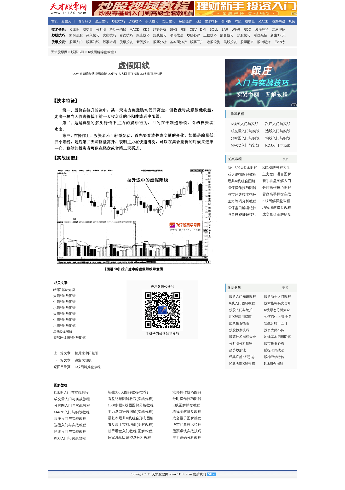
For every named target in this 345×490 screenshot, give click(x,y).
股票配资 (247, 42)
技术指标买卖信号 (277, 303)
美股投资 (230, 42)
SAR (224, 29)
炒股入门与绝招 (241, 310)
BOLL (214, 29)
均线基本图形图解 (277, 337)
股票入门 (68, 21)
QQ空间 (77, 73)
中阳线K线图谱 (64, 302)
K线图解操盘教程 (101, 52)
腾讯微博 (101, 73)
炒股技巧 (118, 21)
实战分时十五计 (276, 323)
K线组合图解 (273, 363)
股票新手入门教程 (277, 296)
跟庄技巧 (101, 21)
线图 (74, 29)
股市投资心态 (274, 343)
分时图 (226, 21)
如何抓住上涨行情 (277, 317)
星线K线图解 (62, 332)
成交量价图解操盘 (276, 214)
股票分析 (160, 42)
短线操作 (185, 21)
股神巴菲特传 (274, 357)
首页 (54, 21)
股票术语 (109, 42)
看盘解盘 (85, 21)
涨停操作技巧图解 (242, 188)
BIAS (173, 29)
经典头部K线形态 (242, 363)
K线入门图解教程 (242, 303)
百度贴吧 (156, 73)
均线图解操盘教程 (276, 208)
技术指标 (211, 21)
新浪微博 (89, 73)
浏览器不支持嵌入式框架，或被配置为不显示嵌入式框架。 (132, 418)
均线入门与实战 (277, 138)
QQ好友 (112, 73)
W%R (236, 29)
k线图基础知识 (64, 290)
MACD (263, 21)
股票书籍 (278, 21)
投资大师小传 (274, 330)
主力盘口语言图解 (276, 174)
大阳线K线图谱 (64, 296)
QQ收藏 (145, 73)
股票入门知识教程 (242, 296)
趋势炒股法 (237, 350)
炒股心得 (193, 35)
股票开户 (196, 42)
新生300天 (278, 35)
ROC (247, 29)
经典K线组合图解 (241, 181)
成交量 (250, 21)
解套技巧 (227, 35)
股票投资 (126, 42)
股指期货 (263, 42)
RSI (183, 29)
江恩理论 (278, 29)
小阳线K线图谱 (64, 308)
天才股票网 (59, 52)
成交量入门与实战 (245, 131)
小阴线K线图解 (64, 326)
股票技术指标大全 (242, 337)
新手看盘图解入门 (276, 181)
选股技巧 (135, 21)
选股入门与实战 (277, 131)
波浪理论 (262, 29)
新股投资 (143, 42)
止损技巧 (210, 35)
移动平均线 (117, 29)
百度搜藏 (133, 73)
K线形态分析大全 (277, 310)
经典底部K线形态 (242, 357)
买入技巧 (152, 21)
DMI (203, 29)
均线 (238, 21)
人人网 (122, 73)
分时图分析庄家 (241, 343)
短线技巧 (160, 35)
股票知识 (92, 42)
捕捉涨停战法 (274, 350)
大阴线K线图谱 (64, 314)
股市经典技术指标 (242, 194)
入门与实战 (245, 145)
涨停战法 (176, 35)
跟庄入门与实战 (277, 124)
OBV (193, 29)
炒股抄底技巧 (239, 330)
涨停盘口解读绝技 (242, 208)
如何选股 (76, 35)
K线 (198, 21)
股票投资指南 (239, 323)
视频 (291, 21)
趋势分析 (159, 29)
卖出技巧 (168, 21)
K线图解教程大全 (276, 167)
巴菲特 (280, 42)
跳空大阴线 (83, 360)
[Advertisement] (133, 86)
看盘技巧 (126, 35)
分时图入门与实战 (245, 138)
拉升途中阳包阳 (86, 353)
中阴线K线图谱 (64, 320)
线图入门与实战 (244, 124)
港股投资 (213, 42)
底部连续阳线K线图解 (69, 338)
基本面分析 (178, 42)
